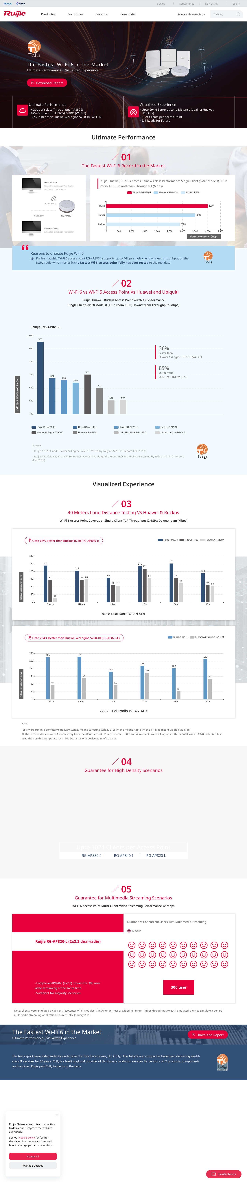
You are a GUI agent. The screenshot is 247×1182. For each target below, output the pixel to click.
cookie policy (27, 1137)
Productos (48, 14)
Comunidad (128, 14)
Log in (236, 3)
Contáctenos (186, 3)
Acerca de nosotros (191, 14)
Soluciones (75, 14)
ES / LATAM (212, 3)
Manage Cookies (33, 1165)
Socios (161, 3)
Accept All (33, 1156)
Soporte (102, 14)
